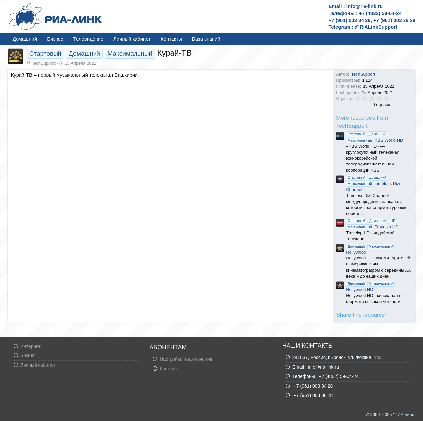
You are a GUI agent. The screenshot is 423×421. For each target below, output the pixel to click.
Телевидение (88, 39)
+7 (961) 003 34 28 (312, 386)
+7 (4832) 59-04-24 (339, 376)
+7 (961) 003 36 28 (312, 395)
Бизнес (55, 39)
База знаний (206, 39)
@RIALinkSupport (376, 27)
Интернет (30, 346)
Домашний (25, 39)
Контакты (171, 39)
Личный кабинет (132, 39)
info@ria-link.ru (323, 367)
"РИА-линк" (404, 414)
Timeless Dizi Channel (373, 183)
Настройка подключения (186, 359)
